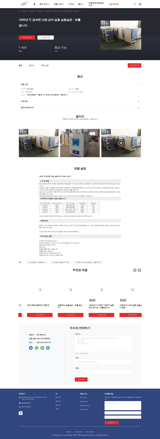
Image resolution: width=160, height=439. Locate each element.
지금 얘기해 (27, 37)
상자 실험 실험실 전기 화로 (60, 262)
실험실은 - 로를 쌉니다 (37, 11)
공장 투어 (58, 401)
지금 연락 (81, 379)
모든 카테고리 (84, 409)
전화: (77, 368)
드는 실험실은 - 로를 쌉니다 (37, 262)
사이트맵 (68, 432)
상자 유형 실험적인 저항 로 (63, 305)
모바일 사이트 (78, 432)
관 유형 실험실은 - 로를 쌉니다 (33, 305)
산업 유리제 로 (84, 401)
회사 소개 (58, 397)
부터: (77, 358)
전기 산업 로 (83, 397)
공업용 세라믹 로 (84, 405)
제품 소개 (25, 11)
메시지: (78, 334)
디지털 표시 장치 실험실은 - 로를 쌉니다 (88, 262)
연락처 (57, 409)
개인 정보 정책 (90, 432)
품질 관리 (58, 405)
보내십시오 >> (112, 422)
